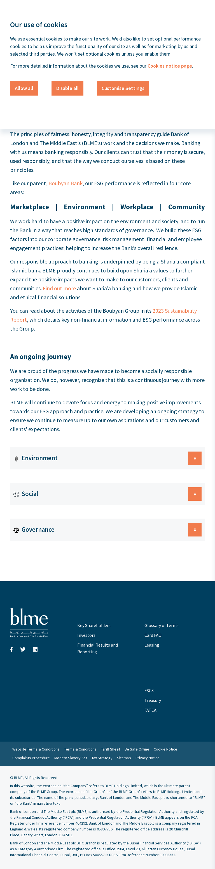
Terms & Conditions (80, 749)
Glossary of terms (161, 625)
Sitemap (124, 757)
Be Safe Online (137, 749)
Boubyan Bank (65, 183)
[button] (107, 458)
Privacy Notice (147, 757)
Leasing (151, 645)
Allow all (24, 88)
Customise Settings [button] (123, 88)
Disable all (67, 88)
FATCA (150, 710)
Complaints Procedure (31, 757)
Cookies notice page (169, 66)
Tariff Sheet (110, 749)
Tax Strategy (102, 757)
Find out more (59, 288)
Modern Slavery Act (70, 757)
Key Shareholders (94, 625)
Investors (86, 635)
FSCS (149, 690)
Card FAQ (153, 635)
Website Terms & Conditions (36, 749)
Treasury (152, 700)
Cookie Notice (165, 749)
